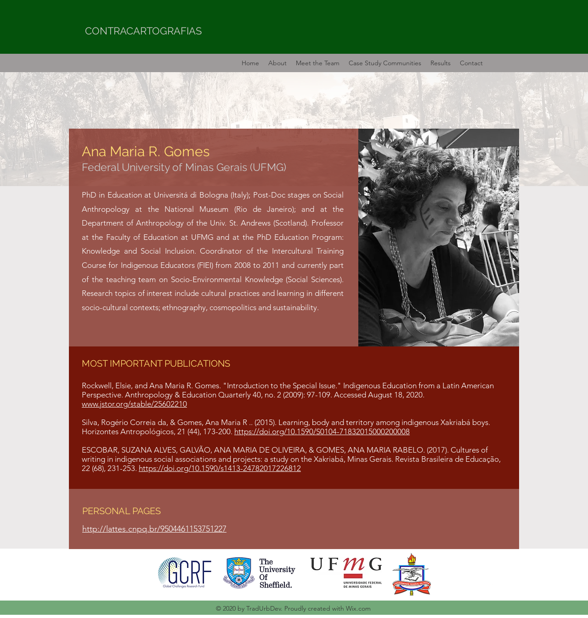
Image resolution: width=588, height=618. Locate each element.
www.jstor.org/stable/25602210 (134, 403)
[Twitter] (491, 583)
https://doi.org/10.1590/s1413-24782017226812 (220, 468)
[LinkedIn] (505, 583)
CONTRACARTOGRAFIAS (143, 31)
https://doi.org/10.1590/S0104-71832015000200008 (322, 431)
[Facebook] (477, 583)
